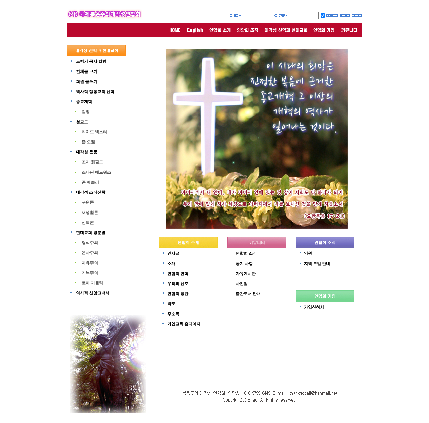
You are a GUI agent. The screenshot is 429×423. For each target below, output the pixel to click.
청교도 (82, 122)
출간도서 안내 (248, 293)
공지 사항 (244, 263)
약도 (171, 303)
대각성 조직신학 (90, 192)
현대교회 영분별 (90, 232)
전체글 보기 (86, 71)
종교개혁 (84, 101)
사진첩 (242, 283)
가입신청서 (314, 307)
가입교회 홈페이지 (183, 324)
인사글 (173, 253)
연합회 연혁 (177, 273)
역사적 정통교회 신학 (95, 91)
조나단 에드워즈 (96, 172)
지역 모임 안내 (317, 263)
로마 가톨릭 (92, 283)
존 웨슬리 (90, 182)
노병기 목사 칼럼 (91, 61)
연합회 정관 (177, 293)
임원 (308, 253)
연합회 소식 (246, 253)
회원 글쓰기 (86, 81)
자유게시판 (246, 273)
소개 (171, 263)
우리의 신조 (177, 283)
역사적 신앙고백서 (92, 293)
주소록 (173, 314)
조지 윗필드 (92, 162)
